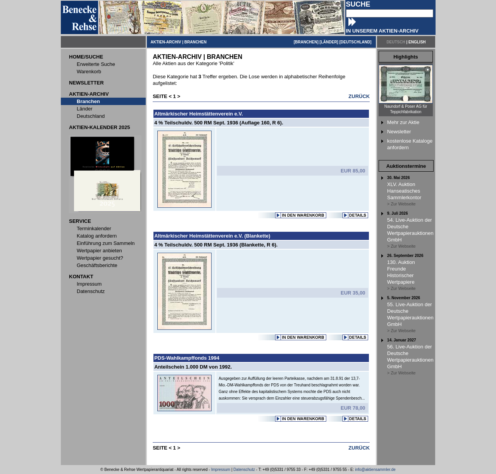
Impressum (220, 469)
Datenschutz (244, 469)
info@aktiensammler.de (375, 469)
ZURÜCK (359, 96)
